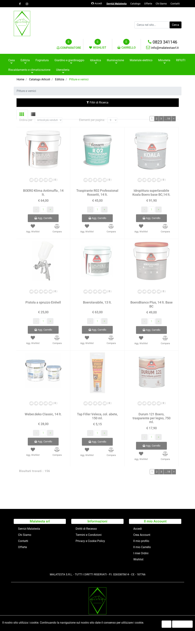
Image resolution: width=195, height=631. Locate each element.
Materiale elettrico (141, 60)
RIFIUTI (180, 60)
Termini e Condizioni (89, 535)
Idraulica (95, 60)
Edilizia (25, 60)
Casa (11, 60)
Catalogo (135, 3)
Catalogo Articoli (39, 79)
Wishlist (138, 559)
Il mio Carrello (142, 547)
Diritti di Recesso (86, 528)
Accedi (96, 3)
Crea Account (141, 535)
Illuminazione (115, 60)
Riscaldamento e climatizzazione (29, 70)
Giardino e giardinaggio (69, 60)
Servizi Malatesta (116, 3)
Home (20, 79)
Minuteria (164, 60)
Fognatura (42, 60)
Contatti (175, 3)
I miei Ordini (140, 553)
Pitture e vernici (79, 79)
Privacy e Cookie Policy (90, 541)
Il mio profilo (141, 541)
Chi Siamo (161, 3)
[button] (175, 24)
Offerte (148, 3)
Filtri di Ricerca (97, 102)
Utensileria (62, 70)
